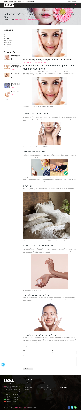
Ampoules (6, 48)
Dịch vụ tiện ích (45, 387)
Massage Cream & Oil (8, 40)
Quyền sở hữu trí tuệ (46, 389)
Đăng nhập (74, 1)
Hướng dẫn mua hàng (28, 382)
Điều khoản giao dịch (46, 385)
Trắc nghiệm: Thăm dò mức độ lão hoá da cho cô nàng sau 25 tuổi (16, 66)
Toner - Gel (6, 34)
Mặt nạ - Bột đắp (7, 42)
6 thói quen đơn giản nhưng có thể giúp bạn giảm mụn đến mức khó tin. (47, 59)
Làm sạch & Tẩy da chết (9, 32)
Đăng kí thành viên (27, 389)
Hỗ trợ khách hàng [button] (28, 379)
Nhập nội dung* (26, 355)
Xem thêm (6, 99)
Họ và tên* (25, 350)
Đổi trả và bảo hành (28, 387)
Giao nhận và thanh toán (29, 385)
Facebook (64, 383)
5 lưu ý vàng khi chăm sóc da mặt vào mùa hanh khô (15, 84)
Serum (5, 36)
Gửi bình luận (28, 368)
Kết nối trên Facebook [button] (66, 379)
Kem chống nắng (7, 44)
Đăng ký (69, 1)
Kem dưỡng (6, 38)
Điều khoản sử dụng (46, 382)
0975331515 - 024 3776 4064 (14, 1)
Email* (52, 350)
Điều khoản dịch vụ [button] (46, 379)
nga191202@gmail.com (29, 1)
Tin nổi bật (9, 52)
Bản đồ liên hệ (64, 387)
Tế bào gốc (6, 46)
